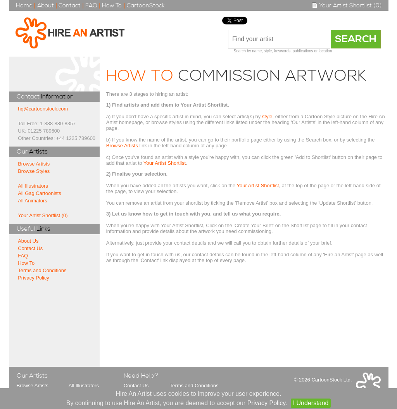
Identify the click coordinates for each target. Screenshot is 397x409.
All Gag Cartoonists (39, 193)
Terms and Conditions (42, 270)
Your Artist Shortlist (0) (346, 5)
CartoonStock (146, 5)
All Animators (32, 201)
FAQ (91, 5)
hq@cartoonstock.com (43, 109)
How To (112, 5)
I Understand (311, 403)
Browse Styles (34, 171)
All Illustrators (33, 186)
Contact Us (30, 248)
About (45, 5)
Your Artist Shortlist (164, 163)
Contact (70, 5)
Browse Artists (34, 164)
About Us (28, 241)
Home (24, 5)
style (267, 116)
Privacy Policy (33, 278)
